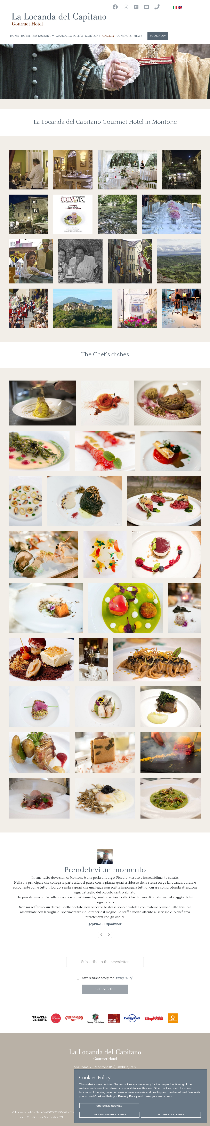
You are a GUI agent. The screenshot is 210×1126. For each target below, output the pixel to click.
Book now (158, 36)
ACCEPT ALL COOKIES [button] (171, 1114)
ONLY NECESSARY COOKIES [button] (109, 1114)
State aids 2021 (53, 1117)
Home (14, 36)
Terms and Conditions (26, 1117)
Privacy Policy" (124, 978)
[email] (105, 962)
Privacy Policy (128, 1096)
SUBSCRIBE (105, 989)
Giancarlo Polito (69, 36)
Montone (92, 36)
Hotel (25, 36)
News (138, 36)
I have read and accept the (106, 978)
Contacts (124, 36)
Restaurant (41, 36)
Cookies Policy (104, 1096)
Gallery (108, 36)
